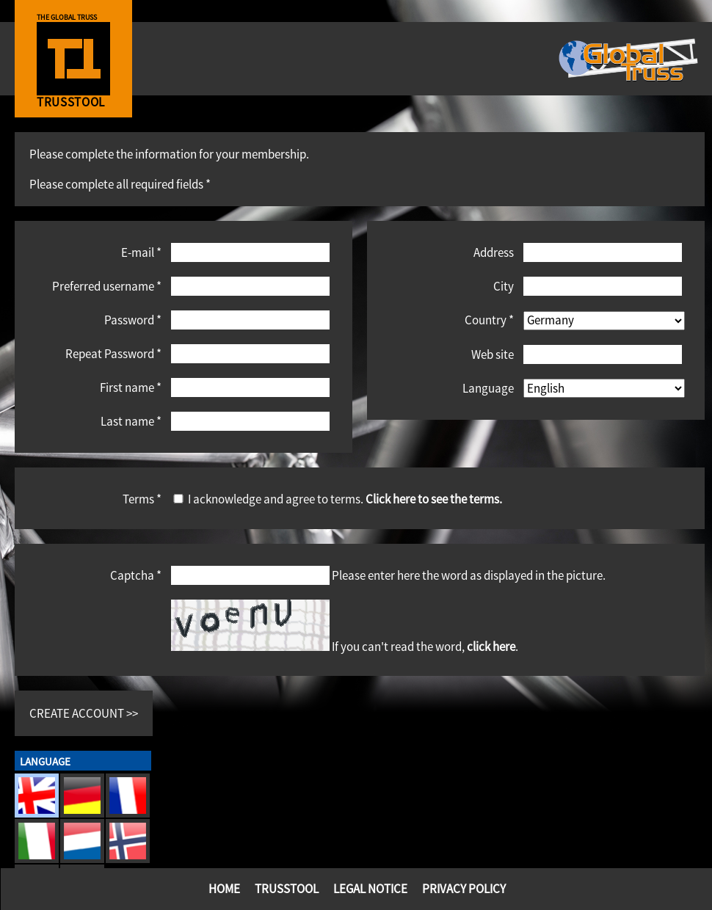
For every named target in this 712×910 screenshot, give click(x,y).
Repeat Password (113, 353)
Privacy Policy (464, 889)
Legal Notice (370, 889)
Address (493, 252)
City (503, 286)
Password (132, 319)
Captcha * (135, 575)
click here (491, 646)
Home (224, 889)
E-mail (141, 252)
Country (489, 319)
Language (488, 388)
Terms (142, 498)
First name (130, 387)
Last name (131, 421)
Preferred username (106, 286)
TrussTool (287, 889)
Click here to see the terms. (434, 499)
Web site (492, 354)
